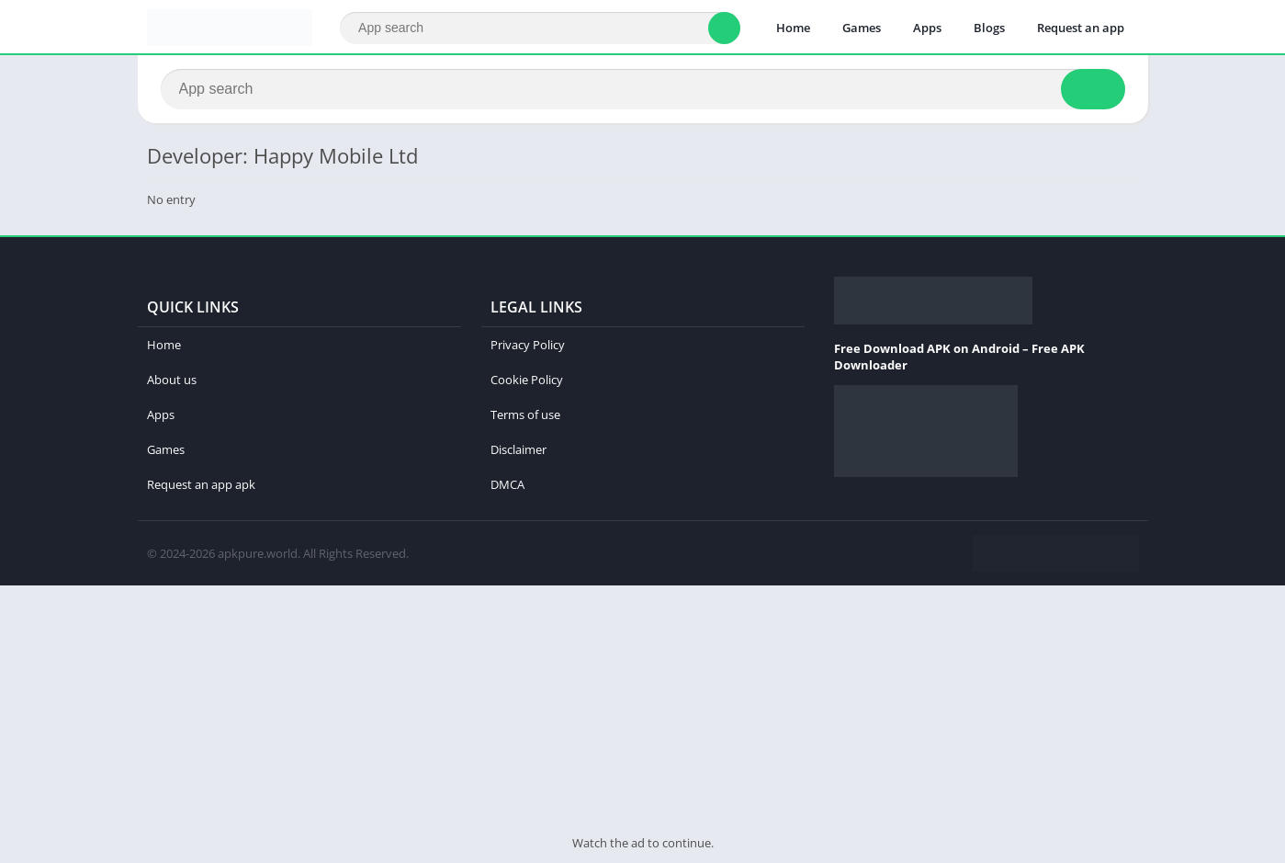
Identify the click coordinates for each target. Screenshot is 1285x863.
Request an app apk (201, 484)
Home (793, 27)
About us (172, 379)
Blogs (989, 27)
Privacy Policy (527, 344)
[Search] (539, 28)
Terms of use (525, 414)
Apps (927, 27)
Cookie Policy (526, 379)
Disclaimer (518, 449)
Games (861, 27)
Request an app (1080, 27)
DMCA (507, 484)
